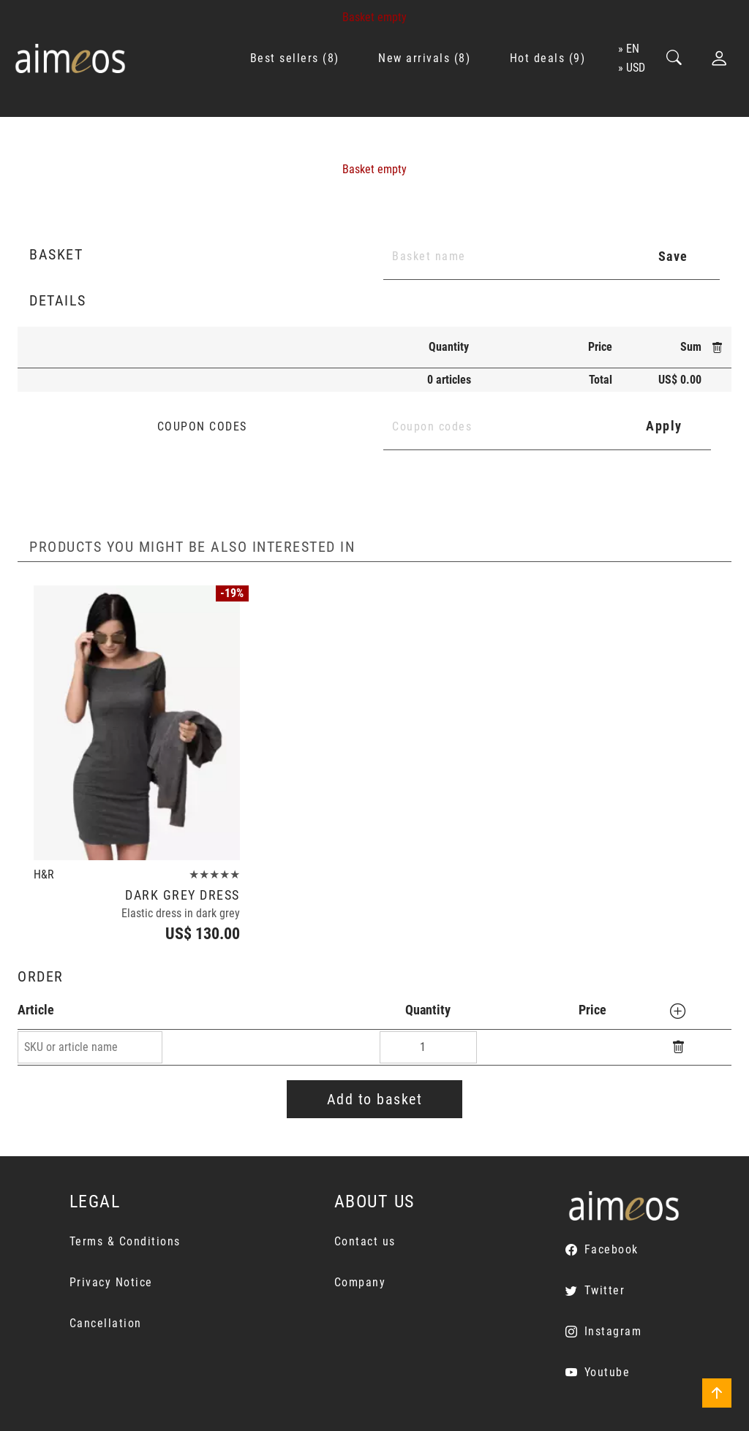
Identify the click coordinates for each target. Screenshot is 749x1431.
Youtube (607, 1372)
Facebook (611, 1249)
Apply (664, 426)
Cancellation (105, 1323)
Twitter (604, 1290)
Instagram (613, 1331)
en (632, 49)
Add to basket (375, 1099)
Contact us (365, 1241)
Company (360, 1282)
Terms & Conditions (125, 1241)
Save (673, 256)
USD (635, 68)
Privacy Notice (111, 1282)
